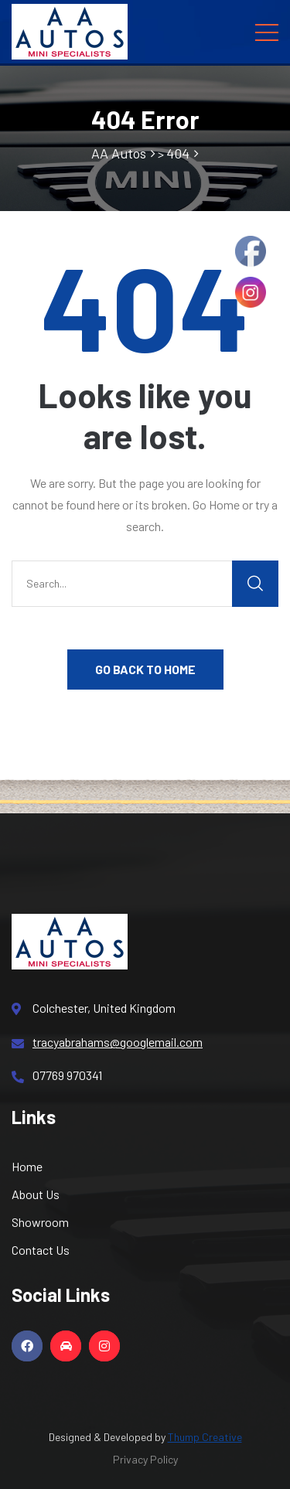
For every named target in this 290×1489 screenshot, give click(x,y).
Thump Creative (205, 1436)
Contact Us (41, 1249)
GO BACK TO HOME (145, 669)
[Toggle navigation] (266, 31)
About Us (36, 1194)
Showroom (40, 1222)
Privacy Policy (145, 1459)
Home (27, 1166)
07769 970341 (57, 1075)
